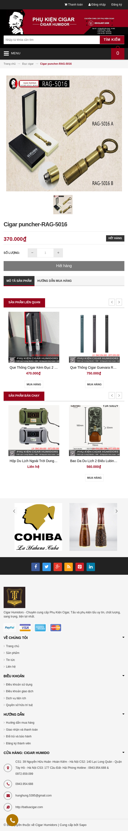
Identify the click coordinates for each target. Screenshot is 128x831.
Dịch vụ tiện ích (16, 698)
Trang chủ (12, 646)
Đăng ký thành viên (18, 743)
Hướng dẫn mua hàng (54, 281)
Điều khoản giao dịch (19, 691)
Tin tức (10, 660)
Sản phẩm (12, 653)
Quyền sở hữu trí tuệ (19, 705)
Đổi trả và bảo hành (19, 736)
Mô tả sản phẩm (19, 281)
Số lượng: (12, 253)
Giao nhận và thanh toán (22, 729)
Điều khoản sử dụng (19, 684)
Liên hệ (11, 666)
